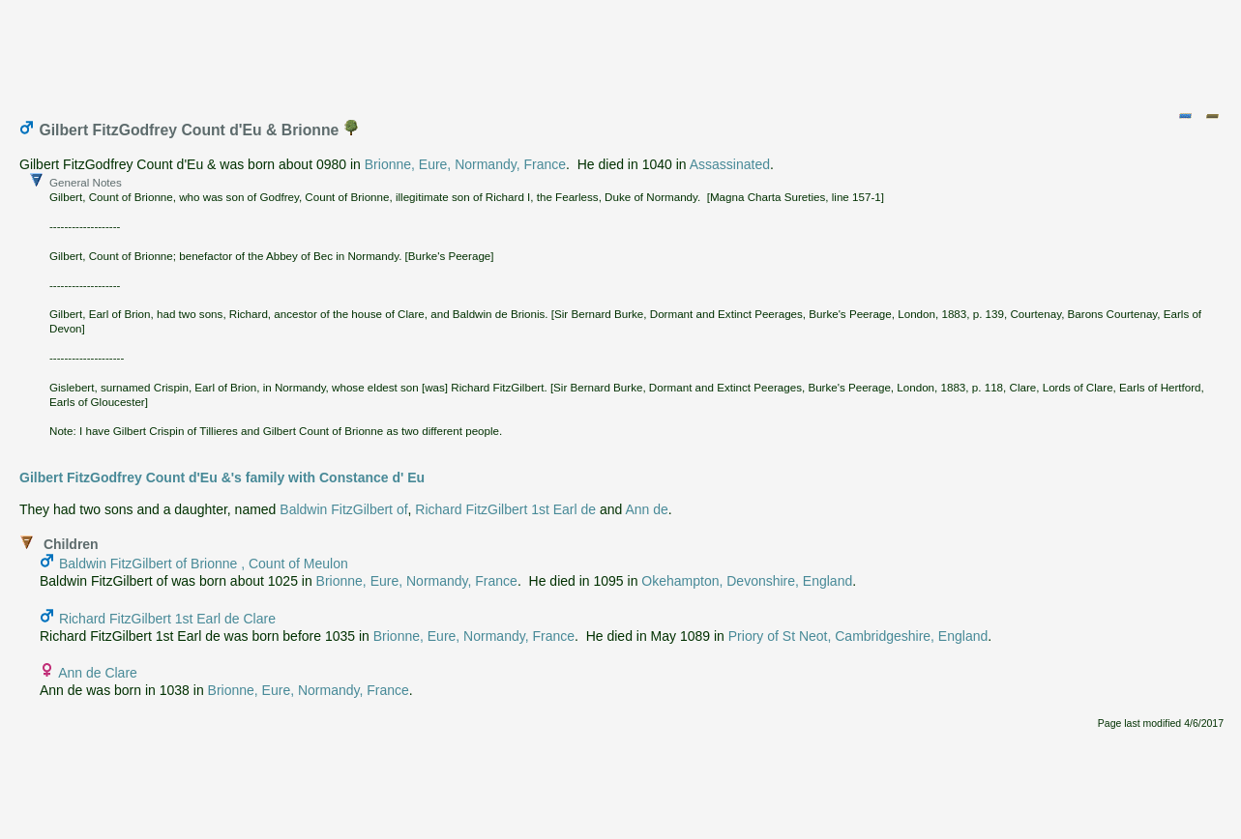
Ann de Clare (97, 672)
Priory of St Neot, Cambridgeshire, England (858, 636)
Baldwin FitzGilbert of (343, 509)
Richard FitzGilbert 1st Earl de (505, 509)
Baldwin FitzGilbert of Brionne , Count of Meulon (203, 563)
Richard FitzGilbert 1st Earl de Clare (167, 618)
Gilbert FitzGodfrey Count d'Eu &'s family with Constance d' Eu (222, 477)
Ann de (646, 509)
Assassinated (730, 164)
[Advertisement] (622, 51)
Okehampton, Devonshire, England (746, 581)
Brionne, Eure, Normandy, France (465, 164)
